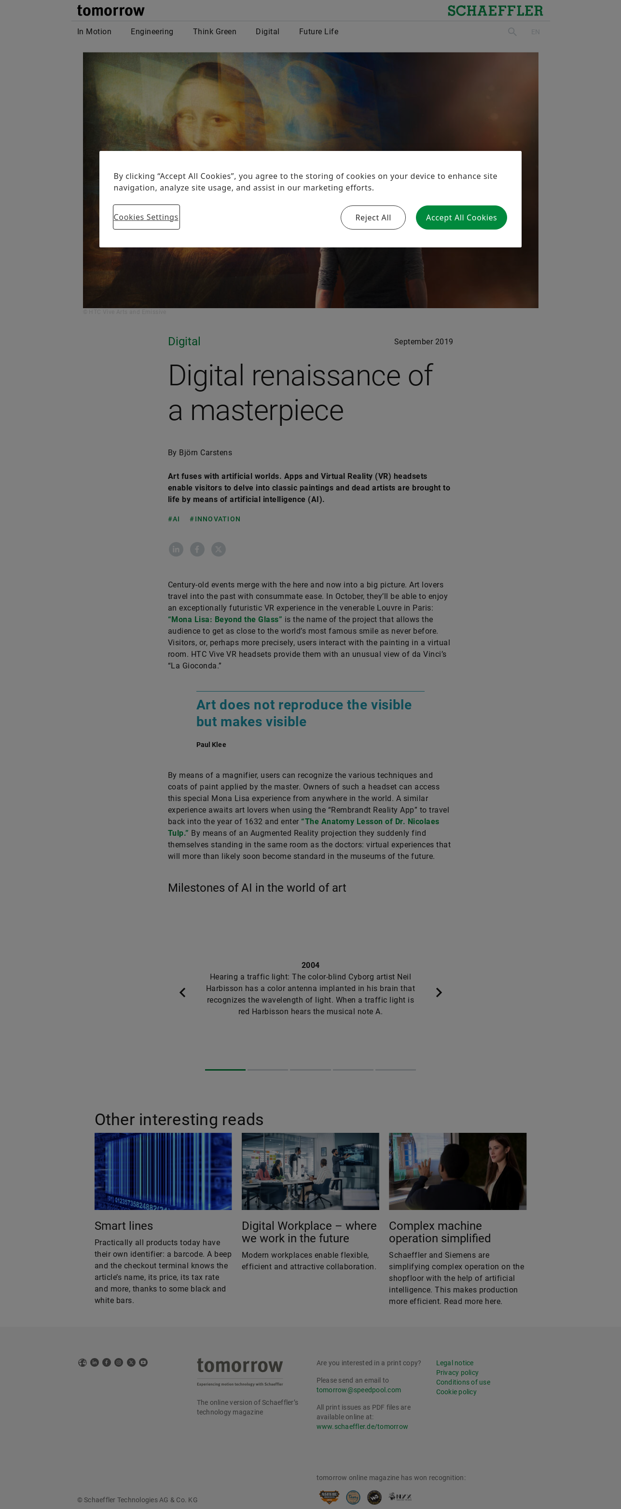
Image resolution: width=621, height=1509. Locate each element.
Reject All (373, 217)
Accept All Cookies (461, 217)
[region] (310, 199)
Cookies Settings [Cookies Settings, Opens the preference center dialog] (146, 217)
